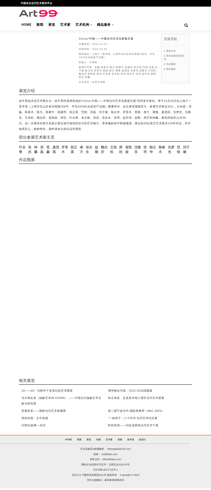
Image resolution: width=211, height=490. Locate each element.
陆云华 (153, 149)
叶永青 (22, 149)
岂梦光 (171, 149)
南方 (81, 149)
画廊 (120, 439)
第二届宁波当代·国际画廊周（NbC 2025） (136, 410)
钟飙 (35, 149)
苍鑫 (48, 149)
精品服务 (105, 25)
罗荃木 (64, 149)
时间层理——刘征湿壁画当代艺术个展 (133, 425)
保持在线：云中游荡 (34, 418)
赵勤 (96, 149)
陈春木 (162, 149)
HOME (68, 439)
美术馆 (130, 439)
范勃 (178, 149)
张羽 (145, 149)
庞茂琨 (55, 149)
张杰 (29, 149)
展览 (89, 439)
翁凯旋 (128, 149)
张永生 (89, 149)
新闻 (79, 439)
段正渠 (74, 149)
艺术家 (109, 439)
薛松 (120, 149)
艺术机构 (83, 25)
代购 (98, 439)
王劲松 (113, 149)
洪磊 (42, 149)
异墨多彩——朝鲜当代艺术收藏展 (43, 410)
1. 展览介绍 (170, 51)
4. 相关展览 (170, 69)
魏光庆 (104, 149)
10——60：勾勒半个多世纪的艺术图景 (47, 390)
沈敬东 (137, 149)
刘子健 (186, 149)
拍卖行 (142, 439)
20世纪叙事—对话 (33, 425)
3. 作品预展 (170, 64)
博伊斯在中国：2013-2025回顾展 (130, 390)
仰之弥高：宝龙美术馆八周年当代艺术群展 (136, 398)
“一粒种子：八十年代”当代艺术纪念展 (133, 418)
